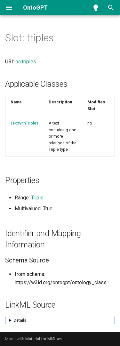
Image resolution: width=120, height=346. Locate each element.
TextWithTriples (24, 123)
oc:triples (25, 62)
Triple (37, 198)
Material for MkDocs (43, 338)
